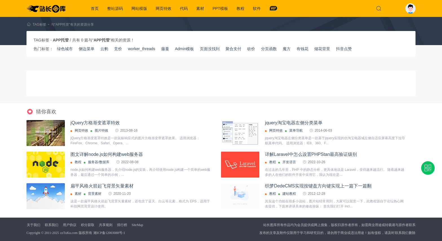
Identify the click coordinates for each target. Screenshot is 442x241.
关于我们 (33, 225)
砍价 (251, 49)
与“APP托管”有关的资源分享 (72, 24)
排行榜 (122, 225)
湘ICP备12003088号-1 (109, 233)
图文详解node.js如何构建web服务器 (106, 154)
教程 (240, 8)
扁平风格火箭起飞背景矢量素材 (102, 185)
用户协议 (69, 225)
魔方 (287, 49)
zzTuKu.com (69, 233)
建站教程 (289, 194)
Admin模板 (184, 49)
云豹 (104, 49)
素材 (200, 8)
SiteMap (137, 225)
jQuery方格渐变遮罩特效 (95, 122)
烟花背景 (322, 49)
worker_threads (141, 49)
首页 (95, 8)
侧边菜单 (86, 49)
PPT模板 (220, 8)
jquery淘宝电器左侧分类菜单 (293, 122)
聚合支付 (233, 49)
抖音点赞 (344, 49)
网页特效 (163, 8)
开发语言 (289, 162)
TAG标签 (39, 24)
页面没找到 (210, 49)
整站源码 (115, 8)
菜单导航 (296, 130)
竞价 (118, 49)
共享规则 (105, 225)
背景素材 (94, 194)
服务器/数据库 (98, 162)
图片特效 (101, 130)
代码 (184, 8)
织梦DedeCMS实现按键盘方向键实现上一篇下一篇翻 (318, 185)
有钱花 (302, 49)
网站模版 (139, 8)
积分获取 (87, 225)
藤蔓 (165, 49)
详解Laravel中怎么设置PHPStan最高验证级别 (311, 154)
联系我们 (51, 225)
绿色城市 (65, 49)
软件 (257, 8)
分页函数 (269, 49)
